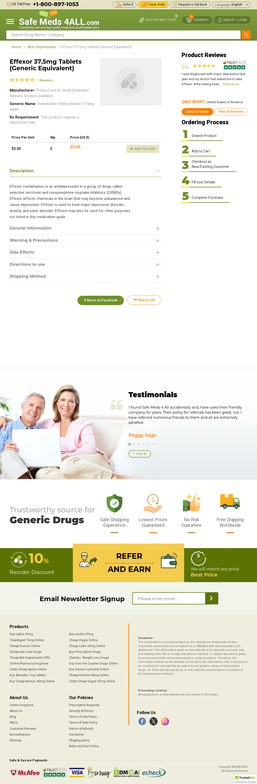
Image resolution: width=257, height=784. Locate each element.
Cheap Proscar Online (25, 646)
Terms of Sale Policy (83, 722)
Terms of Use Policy (83, 717)
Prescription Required (84, 705)
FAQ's (14, 722)
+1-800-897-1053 (56, 4)
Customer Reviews (23, 728)
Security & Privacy (81, 711)
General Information (31, 228)
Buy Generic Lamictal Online (89, 669)
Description (22, 170)
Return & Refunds (81, 728)
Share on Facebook (100, 300)
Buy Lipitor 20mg (21, 634)
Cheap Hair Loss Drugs (25, 652)
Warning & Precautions (34, 240)
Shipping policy (79, 740)
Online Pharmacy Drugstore (29, 663)
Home (16, 47)
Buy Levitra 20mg (81, 634)
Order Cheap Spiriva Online (28, 669)
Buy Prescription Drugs (85, 652)
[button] (245, 779)
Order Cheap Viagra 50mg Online (92, 681)
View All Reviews (230, 111)
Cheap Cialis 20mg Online (87, 646)
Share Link (144, 300)
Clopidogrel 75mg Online (27, 640)
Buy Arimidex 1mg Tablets (28, 675)
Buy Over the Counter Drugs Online (93, 663)
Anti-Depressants (42, 47)
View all (141, 454)
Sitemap (15, 740)
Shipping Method (28, 276)
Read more (231, 84)
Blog (13, 717)
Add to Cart (143, 149)
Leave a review (197, 111)
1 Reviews (45, 80)
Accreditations (20, 734)
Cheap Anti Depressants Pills (30, 657)
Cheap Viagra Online (83, 640)
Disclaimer (76, 734)
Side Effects (22, 252)
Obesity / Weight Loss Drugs (89, 657)
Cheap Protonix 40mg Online (89, 675)
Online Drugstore (21, 705)
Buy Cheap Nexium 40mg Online (32, 681)
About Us (16, 711)
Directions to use (28, 264)
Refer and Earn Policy (84, 746)
